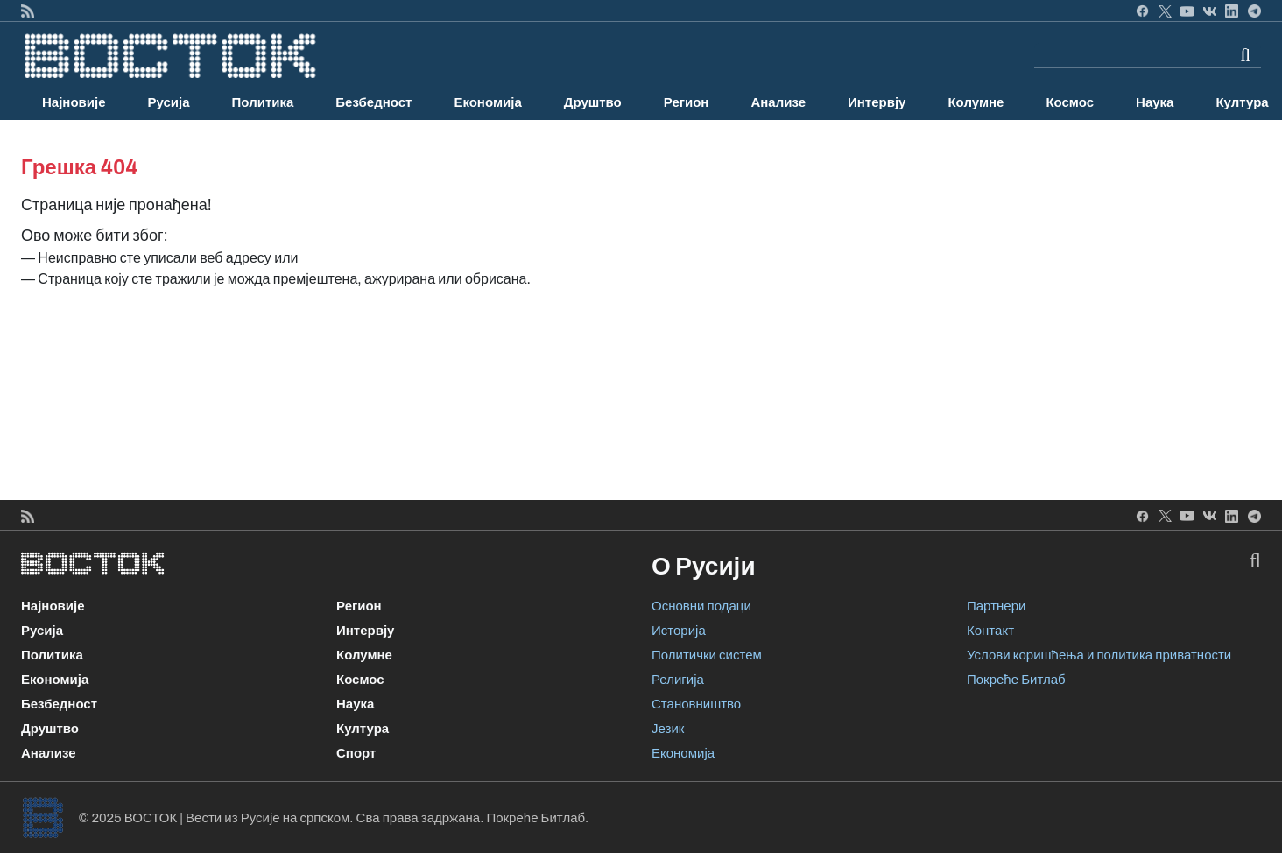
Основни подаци (701, 606)
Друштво (593, 102)
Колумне (975, 102)
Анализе (778, 102)
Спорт (356, 753)
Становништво (696, 704)
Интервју (876, 102)
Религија (678, 680)
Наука (1154, 102)
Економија (487, 102)
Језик (668, 729)
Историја (679, 631)
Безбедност (373, 102)
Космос (1070, 102)
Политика (263, 102)
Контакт (990, 631)
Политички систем (707, 655)
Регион (686, 102)
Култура (362, 729)
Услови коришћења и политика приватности (1099, 655)
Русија (169, 102)
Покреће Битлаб (1016, 680)
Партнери (996, 606)
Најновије (74, 102)
